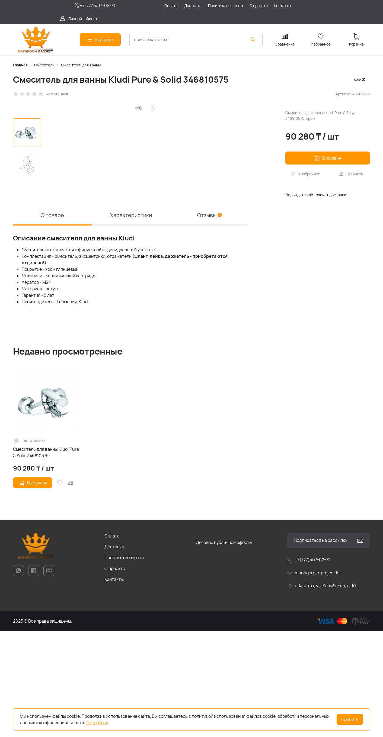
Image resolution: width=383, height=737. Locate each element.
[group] (147, 203)
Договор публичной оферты (224, 648)
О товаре (52, 320)
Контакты (114, 685)
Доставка (114, 653)
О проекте (114, 674)
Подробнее (97, 723)
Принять (350, 719)
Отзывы (209, 320)
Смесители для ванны (81, 64)
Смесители (44, 64)
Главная (20, 64)
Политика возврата (124, 664)
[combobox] (196, 39)
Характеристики (131, 320)
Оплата (112, 642)
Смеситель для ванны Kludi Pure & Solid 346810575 (46, 558)
